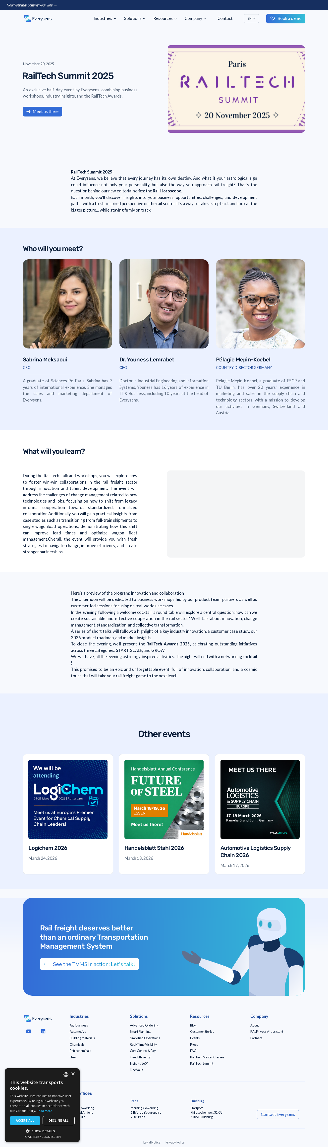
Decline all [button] (59, 1120)
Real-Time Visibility (143, 1044)
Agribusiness (79, 1025)
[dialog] (42, 1105)
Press (194, 1044)
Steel (73, 1057)
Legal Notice (151, 1142)
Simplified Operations (145, 1038)
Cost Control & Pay (143, 1051)
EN (250, 18)
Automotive (78, 1031)
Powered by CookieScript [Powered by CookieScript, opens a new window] (42, 1136)
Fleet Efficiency (140, 1057)
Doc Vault (136, 1070)
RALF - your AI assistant (266, 1031)
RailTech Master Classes (207, 1057)
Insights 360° (139, 1063)
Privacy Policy (175, 1142)
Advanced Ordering (144, 1025)
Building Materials (82, 1038)
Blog (193, 1025)
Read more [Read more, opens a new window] (44, 1111)
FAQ (193, 1051)
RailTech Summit (201, 1063)
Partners (256, 1038)
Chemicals (77, 1044)
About (254, 1025)
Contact (225, 18)
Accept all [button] (25, 1120)
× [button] (73, 1074)
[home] (38, 18)
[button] (105, 18)
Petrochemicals (80, 1051)
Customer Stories (202, 1031)
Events (195, 1038)
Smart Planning (140, 1031)
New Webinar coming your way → (32, 5)
